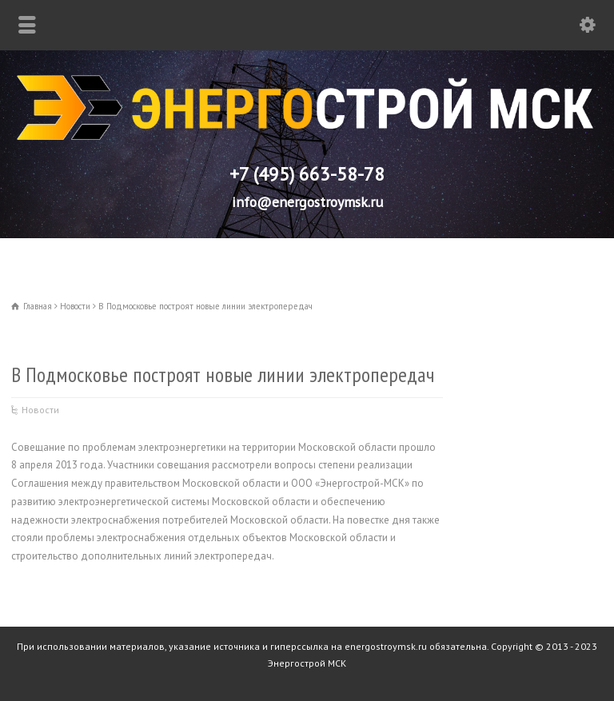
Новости (40, 410)
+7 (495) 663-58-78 (307, 173)
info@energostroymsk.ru (307, 202)
